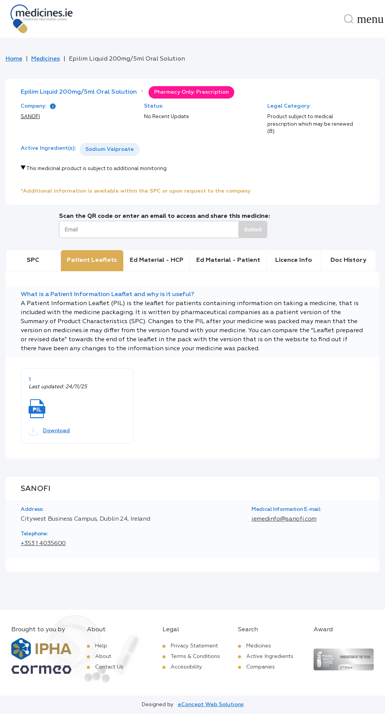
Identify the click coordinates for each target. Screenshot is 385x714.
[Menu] (370, 19)
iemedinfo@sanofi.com (284, 519)
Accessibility (186, 667)
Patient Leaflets (92, 260)
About (103, 656)
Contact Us (109, 667)
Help (101, 646)
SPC (33, 260)
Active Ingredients (269, 656)
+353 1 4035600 (43, 544)
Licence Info (293, 260)
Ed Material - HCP (156, 260)
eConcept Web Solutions (211, 704)
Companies (260, 667)
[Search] (349, 19)
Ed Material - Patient (228, 260)
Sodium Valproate (109, 149)
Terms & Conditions (195, 656)
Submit (253, 229)
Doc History (348, 260)
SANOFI (30, 116)
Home (14, 59)
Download (49, 431)
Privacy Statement (194, 646)
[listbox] (109, 149)
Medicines (45, 59)
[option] (109, 149)
